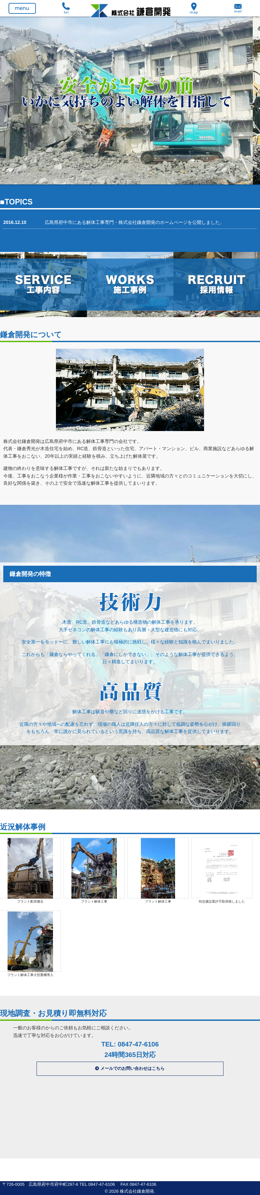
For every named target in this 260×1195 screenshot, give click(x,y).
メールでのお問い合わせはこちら (132, 1068)
